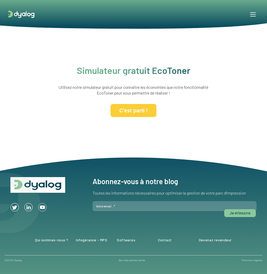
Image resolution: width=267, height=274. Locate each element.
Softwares (126, 240)
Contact (165, 240)
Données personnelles (132, 260)
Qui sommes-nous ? (51, 240)
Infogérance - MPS (91, 240)
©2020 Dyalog (13, 260)
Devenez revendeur (215, 240)
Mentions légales (252, 260)
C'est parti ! (133, 110)
